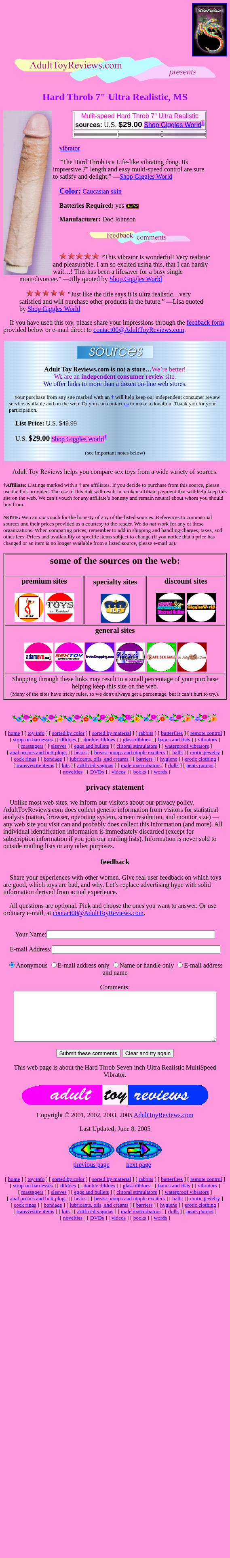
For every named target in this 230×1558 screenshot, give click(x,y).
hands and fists (174, 739)
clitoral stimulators (136, 746)
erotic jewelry (205, 752)
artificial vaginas (95, 765)
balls (177, 752)
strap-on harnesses (33, 739)
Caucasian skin (101, 191)
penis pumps (199, 765)
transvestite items (35, 765)
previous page (91, 1174)
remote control (206, 733)
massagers (32, 746)
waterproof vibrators (187, 746)
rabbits (146, 733)
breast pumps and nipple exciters (129, 752)
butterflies (172, 733)
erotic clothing (200, 759)
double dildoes (99, 739)
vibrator (69, 148)
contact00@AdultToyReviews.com (138, 329)
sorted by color (68, 733)
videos (119, 772)
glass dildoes (137, 739)
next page (138, 1174)
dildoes (68, 739)
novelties (72, 772)
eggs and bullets (91, 746)
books (139, 772)
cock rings (25, 759)
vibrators (207, 739)
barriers (144, 759)
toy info (35, 733)
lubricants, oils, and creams (99, 759)
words (160, 772)
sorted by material (111, 733)
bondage (53, 759)
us (126, 403)
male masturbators (140, 765)
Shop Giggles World (172, 124)
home (14, 733)
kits (66, 765)
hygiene (168, 759)
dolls (173, 765)
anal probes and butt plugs (38, 752)
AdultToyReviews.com (164, 1124)
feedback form (205, 322)
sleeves (59, 746)
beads (80, 752)
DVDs (97, 772)
